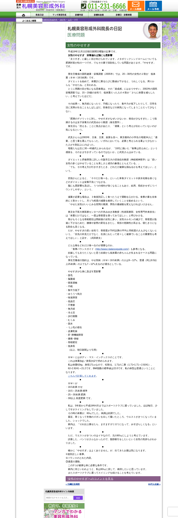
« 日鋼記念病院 (73, 484)
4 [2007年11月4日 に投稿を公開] (21, 96)
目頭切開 (30, 335)
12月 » (30, 114)
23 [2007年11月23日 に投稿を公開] (49, 104)
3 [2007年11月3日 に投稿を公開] (54, 91)
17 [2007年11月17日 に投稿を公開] (54, 100)
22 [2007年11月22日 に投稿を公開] (43, 104)
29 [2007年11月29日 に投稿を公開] (43, 109)
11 (39, 136)
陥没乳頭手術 (32, 261)
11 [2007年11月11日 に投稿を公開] (21, 100)
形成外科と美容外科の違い (34, 367)
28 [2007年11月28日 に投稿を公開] (38, 109)
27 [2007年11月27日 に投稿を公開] (32, 109)
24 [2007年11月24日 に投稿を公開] (54, 104)
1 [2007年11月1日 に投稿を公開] (43, 91)
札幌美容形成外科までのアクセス (37, 372)
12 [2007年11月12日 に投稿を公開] (27, 100)
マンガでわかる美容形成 (58, 14)
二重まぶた (31, 272)
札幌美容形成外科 (23, 20)
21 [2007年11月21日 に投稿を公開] (38, 104)
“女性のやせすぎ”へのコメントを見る (90, 478)
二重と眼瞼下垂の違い (32, 277)
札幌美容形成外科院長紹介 (34, 388)
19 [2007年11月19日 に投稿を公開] (27, 104)
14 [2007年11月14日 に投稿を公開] (38, 100)
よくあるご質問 (149, 14)
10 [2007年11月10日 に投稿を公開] (54, 96)
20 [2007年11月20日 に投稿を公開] (32, 104)
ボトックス (31, 340)
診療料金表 (96, 14)
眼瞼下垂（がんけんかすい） (39, 256)
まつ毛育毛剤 (32, 319)
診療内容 (77, 14)
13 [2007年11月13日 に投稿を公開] (32, 100)
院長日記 (39, 14)
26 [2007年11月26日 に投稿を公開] (27, 109)
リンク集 (26, 393)
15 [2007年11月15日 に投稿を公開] (43, 100)
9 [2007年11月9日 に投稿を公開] (49, 96)
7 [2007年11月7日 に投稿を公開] (37, 96)
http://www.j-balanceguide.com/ (112, 249)
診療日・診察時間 (121, 14)
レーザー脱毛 (32, 298)
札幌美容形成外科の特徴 (33, 361)
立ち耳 (29, 293)
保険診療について (30, 382)
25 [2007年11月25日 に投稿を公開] (21, 109)
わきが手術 (36, 282)
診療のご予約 (153, 6)
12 (42, 136)
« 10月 (21, 114)
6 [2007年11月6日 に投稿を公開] (32, 96)
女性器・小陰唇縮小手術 (37, 267)
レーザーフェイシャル (36, 303)
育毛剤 (29, 314)
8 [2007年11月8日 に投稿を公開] (43, 96)
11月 (44, 20)
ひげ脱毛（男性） (34, 309)
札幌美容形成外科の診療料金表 (36, 377)
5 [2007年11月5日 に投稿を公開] (26, 96)
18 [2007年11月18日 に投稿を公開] (21, 104)
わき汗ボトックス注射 (36, 288)
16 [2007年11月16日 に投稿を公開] (49, 100)
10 (36, 136)
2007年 (36, 20)
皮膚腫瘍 (30, 330)
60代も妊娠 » (154, 484)
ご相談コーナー (135, 6)
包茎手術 (30, 324)
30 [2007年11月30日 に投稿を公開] (49, 109)
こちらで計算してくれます (82, 376)
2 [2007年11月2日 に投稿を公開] (49, 91)
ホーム (23, 14)
